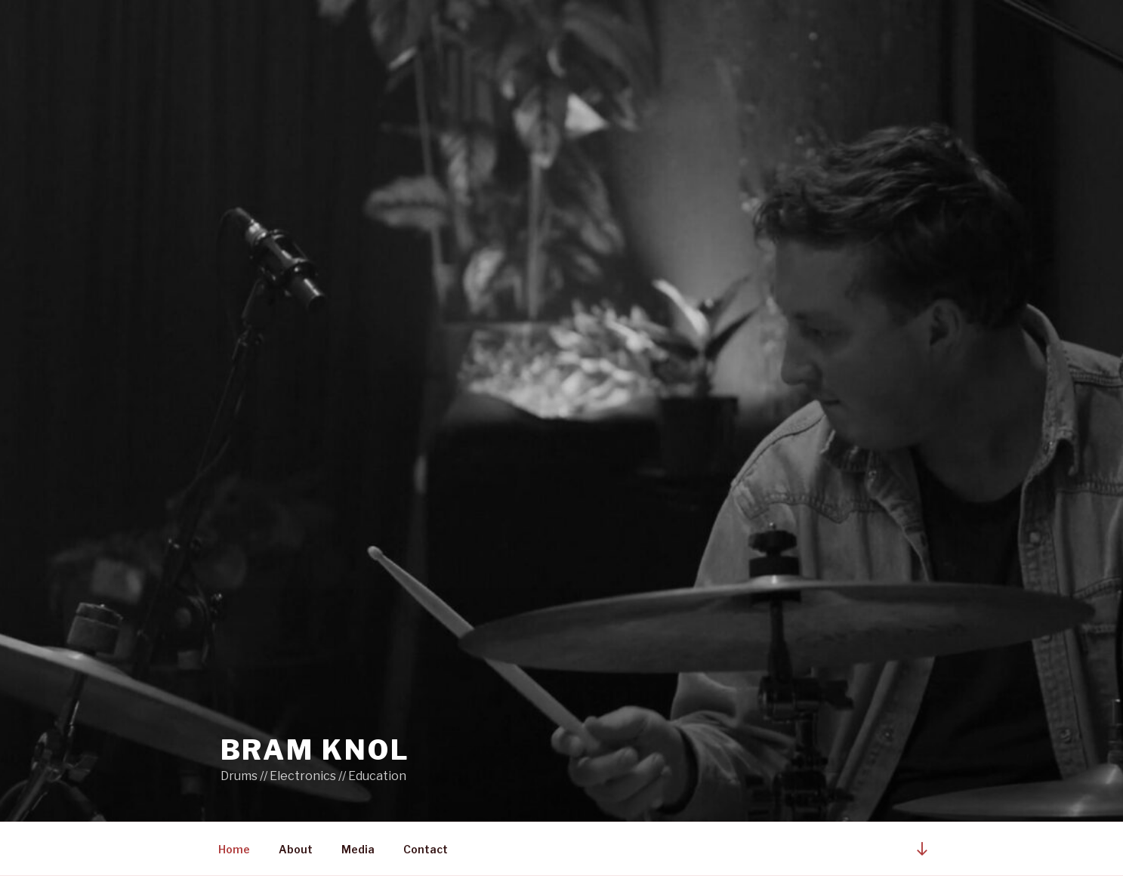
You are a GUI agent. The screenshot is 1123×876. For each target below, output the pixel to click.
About (296, 849)
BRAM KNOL (315, 749)
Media (358, 849)
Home (234, 849)
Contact (425, 849)
